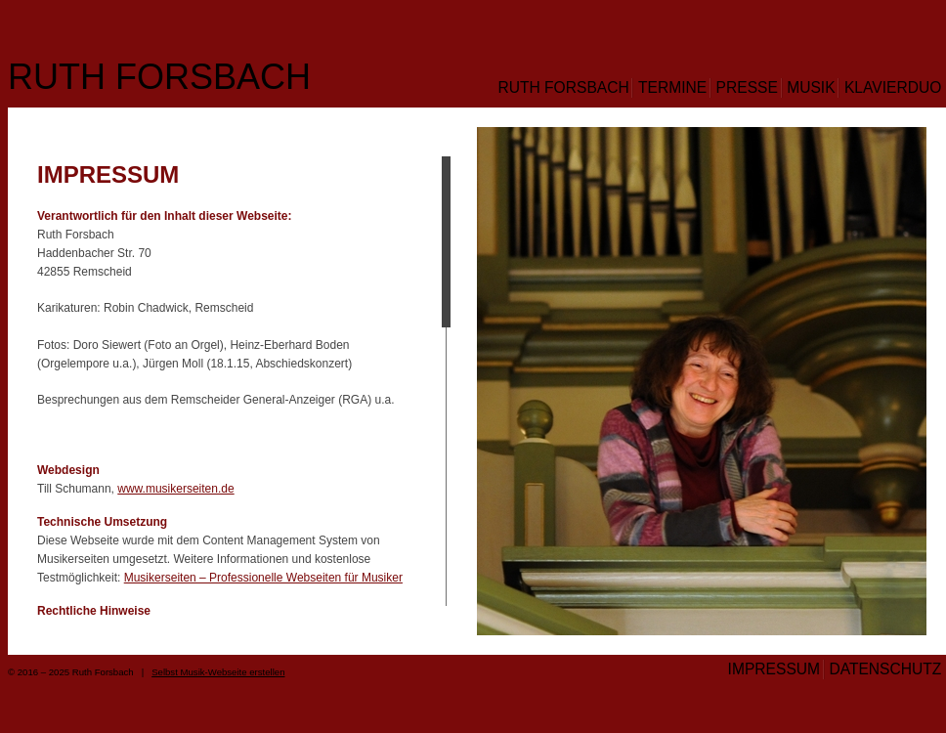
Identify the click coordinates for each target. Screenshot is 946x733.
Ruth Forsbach (159, 77)
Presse (747, 87)
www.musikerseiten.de (175, 489)
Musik (811, 87)
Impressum (774, 669)
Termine (672, 87)
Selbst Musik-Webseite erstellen (217, 672)
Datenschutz (885, 669)
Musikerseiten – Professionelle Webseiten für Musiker (263, 577)
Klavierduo (892, 87)
